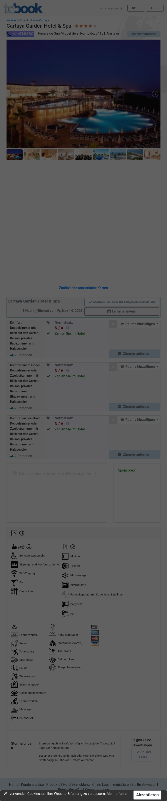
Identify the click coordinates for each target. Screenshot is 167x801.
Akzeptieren (147, 794)
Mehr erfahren (118, 794)
